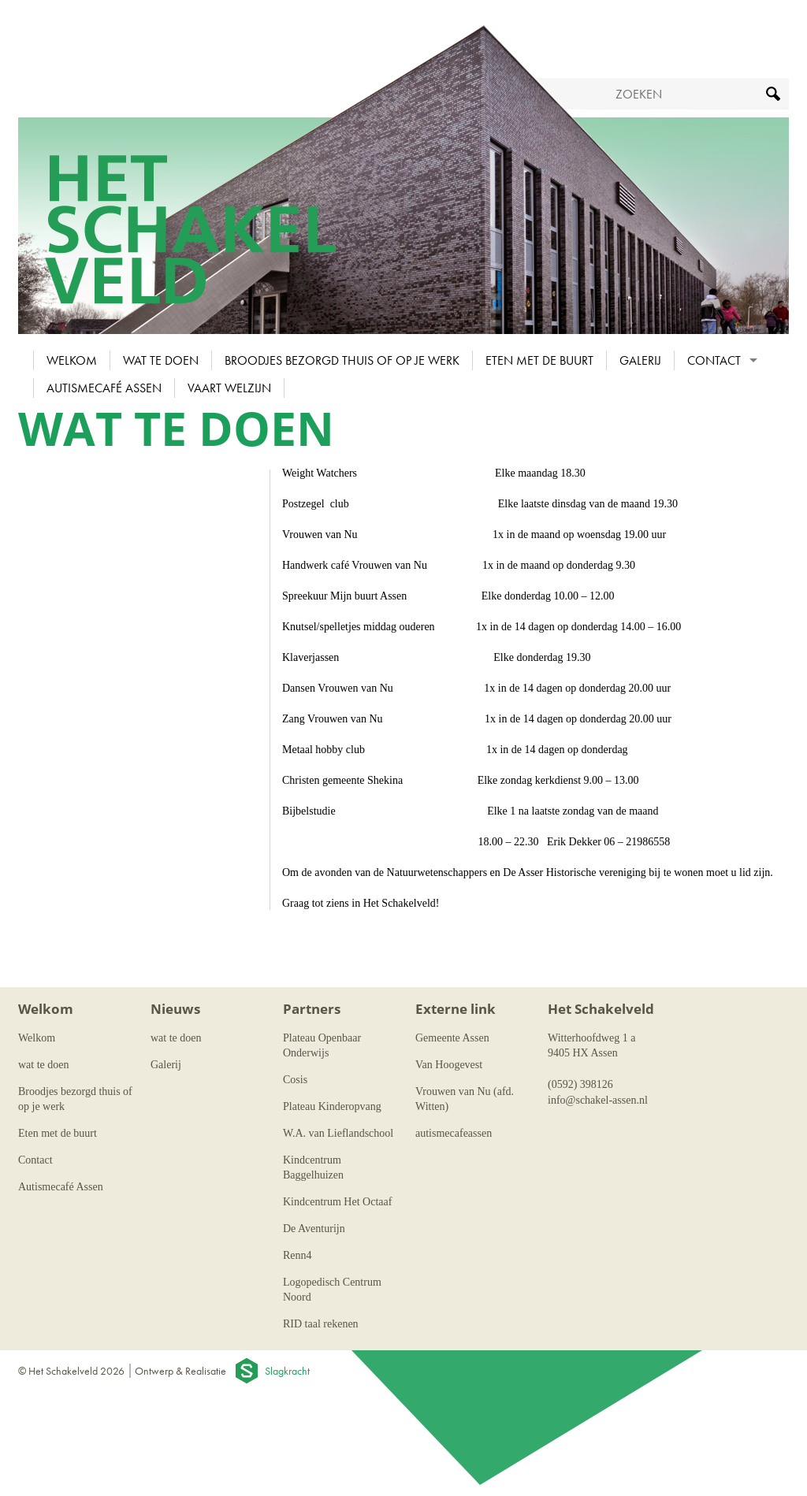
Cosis (295, 1080)
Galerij (640, 360)
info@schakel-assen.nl (598, 1100)
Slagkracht (287, 1371)
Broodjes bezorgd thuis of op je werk (342, 360)
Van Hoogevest (448, 1065)
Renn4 (297, 1255)
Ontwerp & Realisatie (180, 1371)
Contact (714, 360)
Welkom (71, 360)
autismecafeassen (453, 1133)
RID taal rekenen (321, 1324)
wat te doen (161, 360)
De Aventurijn (314, 1228)
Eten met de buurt (539, 360)
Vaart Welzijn (229, 388)
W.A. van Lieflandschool (338, 1133)
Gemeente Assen (452, 1038)
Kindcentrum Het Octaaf (337, 1202)
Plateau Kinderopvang (332, 1106)
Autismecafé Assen (104, 388)
